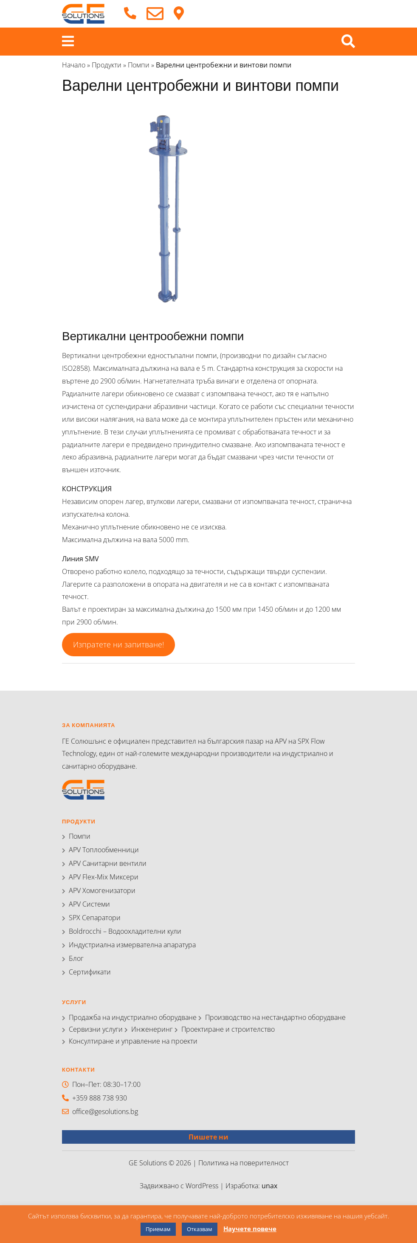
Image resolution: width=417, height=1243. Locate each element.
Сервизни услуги (96, 1029)
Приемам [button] (158, 1229)
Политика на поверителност (243, 1162)
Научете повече (249, 1228)
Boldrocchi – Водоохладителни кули (125, 931)
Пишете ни (208, 1137)
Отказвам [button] (199, 1229)
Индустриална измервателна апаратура (132, 944)
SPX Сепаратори (95, 917)
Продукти (106, 65)
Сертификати (90, 972)
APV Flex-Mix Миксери (103, 877)
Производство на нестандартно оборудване (275, 1017)
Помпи (138, 65)
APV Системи (89, 904)
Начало (73, 65)
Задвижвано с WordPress (180, 1185)
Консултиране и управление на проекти (133, 1041)
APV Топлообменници (104, 849)
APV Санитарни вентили (108, 863)
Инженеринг (152, 1029)
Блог (76, 958)
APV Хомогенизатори (102, 890)
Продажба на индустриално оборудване (133, 1017)
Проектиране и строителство (228, 1029)
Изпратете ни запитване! (118, 644)
